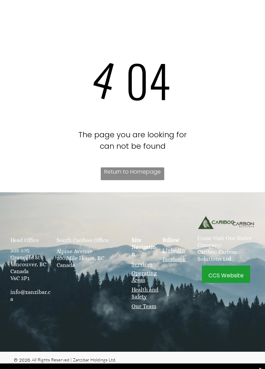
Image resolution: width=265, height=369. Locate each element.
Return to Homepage (132, 172)
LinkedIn (174, 250)
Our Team (143, 306)
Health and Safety (144, 293)
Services (142, 264)
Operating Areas (144, 276)
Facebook (174, 259)
